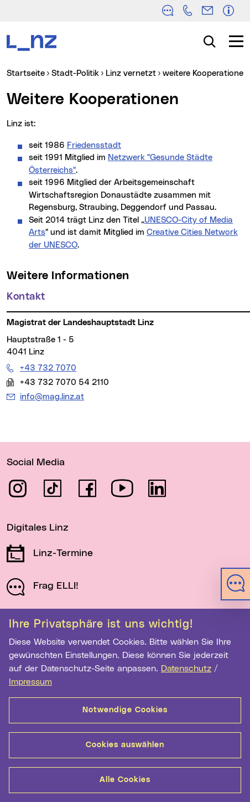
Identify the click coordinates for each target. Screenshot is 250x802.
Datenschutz (186, 668)
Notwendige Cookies (125, 710)
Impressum (30, 681)
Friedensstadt (94, 145)
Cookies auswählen (125, 745)
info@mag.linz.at (51, 396)
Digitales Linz (38, 528)
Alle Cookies (125, 780)
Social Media (36, 462)
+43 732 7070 (47, 367)
